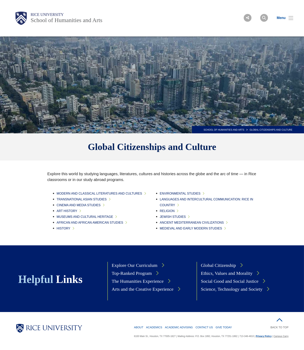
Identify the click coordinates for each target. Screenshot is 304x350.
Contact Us (204, 327)
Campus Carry (281, 336)
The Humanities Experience (138, 281)
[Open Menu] (282, 17)
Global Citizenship (218, 265)
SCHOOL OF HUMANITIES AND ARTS (224, 129)
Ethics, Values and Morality (226, 273)
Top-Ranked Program (132, 273)
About (138, 327)
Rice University (47, 14)
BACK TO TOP (279, 327)
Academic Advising (179, 327)
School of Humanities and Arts (66, 20)
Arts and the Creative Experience (143, 289)
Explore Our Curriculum (134, 265)
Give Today (224, 327)
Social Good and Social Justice (229, 281)
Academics (154, 327)
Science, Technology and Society (232, 289)
